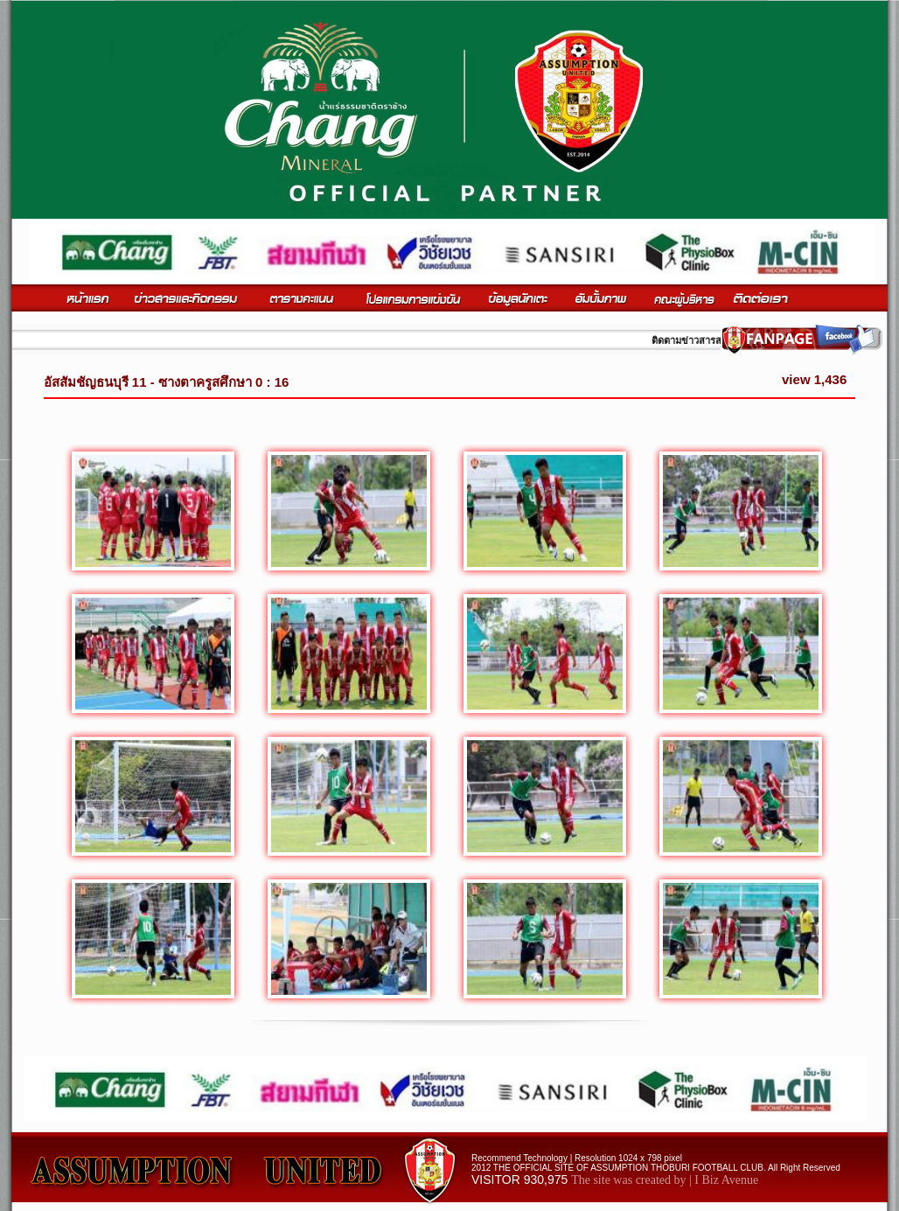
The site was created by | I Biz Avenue (664, 1179)
